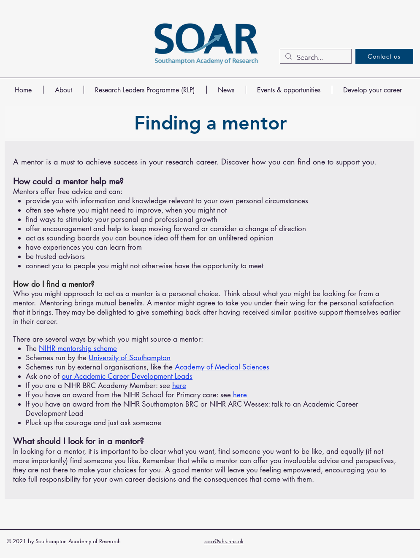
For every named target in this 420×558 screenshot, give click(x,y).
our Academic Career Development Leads (127, 376)
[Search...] (315, 57)
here (179, 385)
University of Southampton (130, 357)
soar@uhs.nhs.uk (224, 541)
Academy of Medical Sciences (222, 367)
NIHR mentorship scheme (78, 348)
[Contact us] (384, 56)
